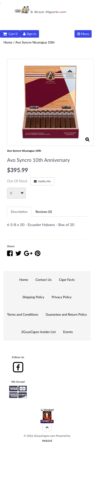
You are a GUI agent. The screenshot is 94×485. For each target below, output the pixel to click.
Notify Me (42, 181)
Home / (9, 42)
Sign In (29, 34)
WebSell (47, 440)
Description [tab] (19, 212)
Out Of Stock (17, 181)
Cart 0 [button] (10, 34)
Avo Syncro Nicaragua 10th (35, 42)
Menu (83, 34)
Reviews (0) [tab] (43, 212)
